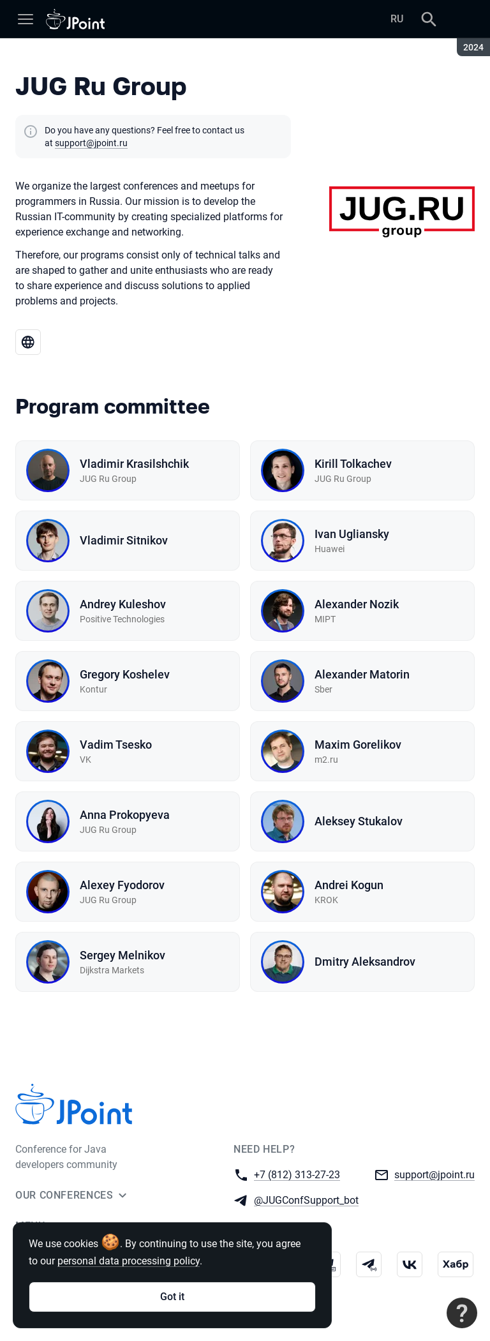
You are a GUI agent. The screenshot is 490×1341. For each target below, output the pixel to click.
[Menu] (25, 19)
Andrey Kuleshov (123, 604)
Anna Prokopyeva (125, 814)
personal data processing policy (128, 1261)
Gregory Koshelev (125, 674)
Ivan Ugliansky (352, 534)
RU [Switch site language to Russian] (396, 19)
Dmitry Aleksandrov (365, 961)
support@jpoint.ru (91, 143)
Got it (172, 1297)
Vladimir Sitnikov (124, 540)
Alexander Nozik (357, 604)
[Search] (429, 19)
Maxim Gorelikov (358, 744)
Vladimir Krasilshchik (134, 463)
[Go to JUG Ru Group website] (28, 342)
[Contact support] (462, 1313)
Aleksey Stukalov (359, 821)
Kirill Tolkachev (353, 463)
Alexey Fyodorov (122, 885)
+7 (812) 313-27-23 (297, 1174)
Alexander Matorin (362, 674)
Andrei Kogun (349, 885)
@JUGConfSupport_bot (306, 1199)
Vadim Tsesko (116, 744)
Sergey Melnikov (122, 955)
